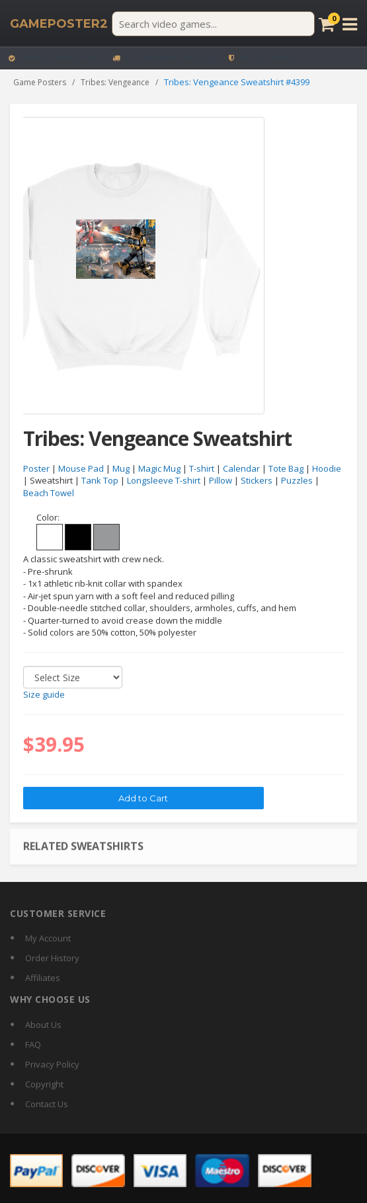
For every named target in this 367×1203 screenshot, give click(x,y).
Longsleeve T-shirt (163, 481)
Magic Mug (159, 469)
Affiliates (42, 978)
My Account (48, 938)
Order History (52, 958)
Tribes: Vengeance (115, 82)
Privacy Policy (52, 1064)
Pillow (220, 481)
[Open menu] (350, 24)
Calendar (241, 469)
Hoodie (326, 469)
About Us (43, 1025)
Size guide (44, 695)
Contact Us (46, 1104)
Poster (36, 469)
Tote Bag (286, 469)
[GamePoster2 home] (59, 24)
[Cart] (327, 24)
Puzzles (297, 481)
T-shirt (201, 469)
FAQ (33, 1044)
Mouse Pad (81, 469)
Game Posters (39, 82)
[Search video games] (213, 23)
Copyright (44, 1084)
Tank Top (99, 481)
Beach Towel (48, 493)
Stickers (256, 481)
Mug (121, 469)
